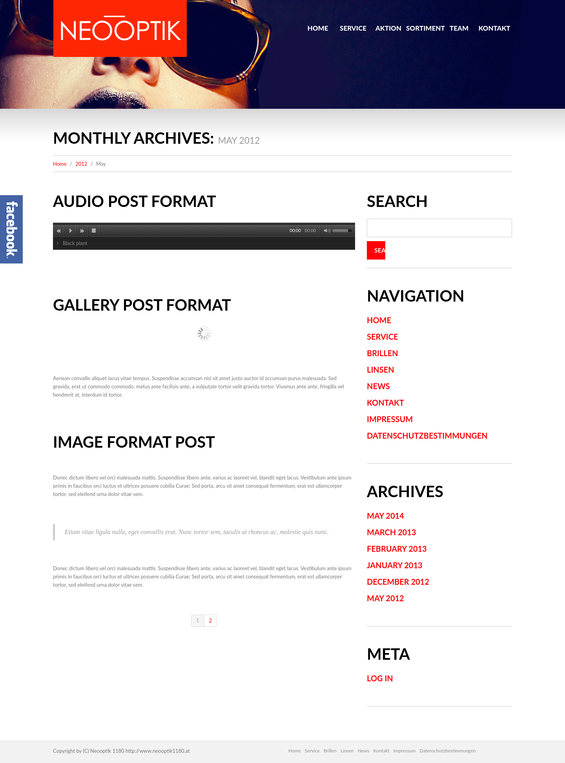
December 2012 (398, 581)
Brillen (382, 353)
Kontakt (494, 28)
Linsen (380, 369)
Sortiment (423, 28)
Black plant (75, 243)
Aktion (388, 28)
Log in (380, 678)
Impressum (390, 419)
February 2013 (397, 548)
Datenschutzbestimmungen (427, 435)
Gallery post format (143, 304)
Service (353, 28)
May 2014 (385, 515)
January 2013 (395, 565)
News (378, 386)
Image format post (135, 441)
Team (459, 28)
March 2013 (391, 532)
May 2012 (385, 598)
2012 (81, 164)
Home (318, 28)
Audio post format (135, 201)
